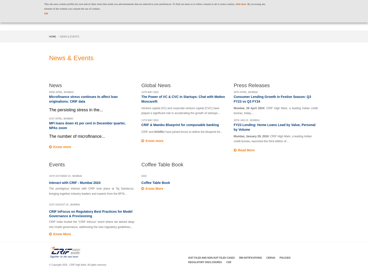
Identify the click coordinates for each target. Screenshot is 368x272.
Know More (62, 234)
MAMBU (159, 132)
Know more (62, 147)
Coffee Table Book (155, 183)
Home (52, 36)
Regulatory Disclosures (205, 262)
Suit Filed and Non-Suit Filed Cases (211, 258)
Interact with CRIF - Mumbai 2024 (74, 183)
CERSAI (270, 258)
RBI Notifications (250, 258)
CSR (228, 262)
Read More (246, 150)
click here (240, 4)
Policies (285, 258)
